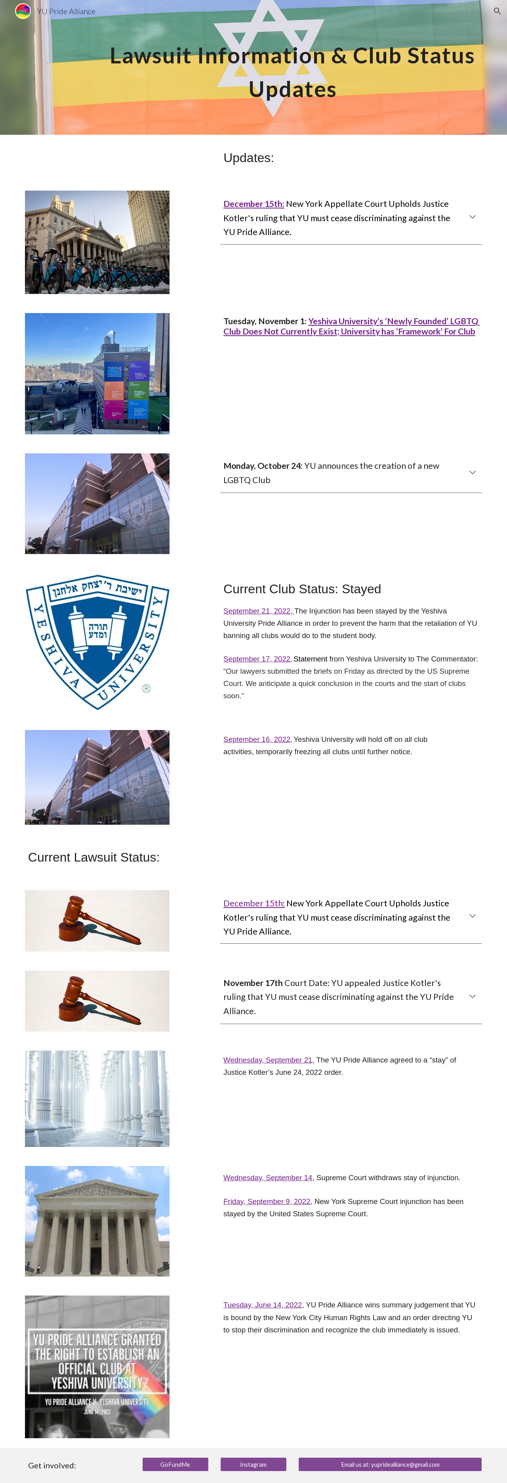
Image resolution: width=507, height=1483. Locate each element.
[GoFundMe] (175, 1464)
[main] (292, 68)
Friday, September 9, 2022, (268, 1201)
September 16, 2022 (256, 739)
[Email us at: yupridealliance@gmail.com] (390, 1464)
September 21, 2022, (258, 611)
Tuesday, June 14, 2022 (262, 1305)
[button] (497, 11)
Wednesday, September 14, (268, 1177)
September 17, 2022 (256, 659)
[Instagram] (253, 1464)
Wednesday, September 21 (267, 1060)
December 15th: (254, 903)
